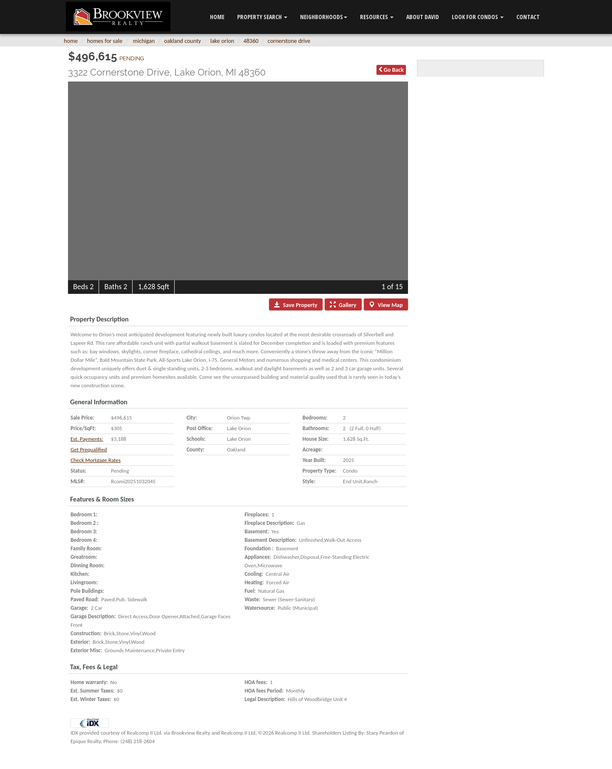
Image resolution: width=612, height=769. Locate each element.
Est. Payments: (87, 439)
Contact (528, 17)
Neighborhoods (323, 17)
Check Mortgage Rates (96, 460)
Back (391, 69)
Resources (377, 17)
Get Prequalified (89, 449)
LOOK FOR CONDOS (478, 17)
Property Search (262, 17)
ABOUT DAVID (422, 17)
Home (217, 17)
